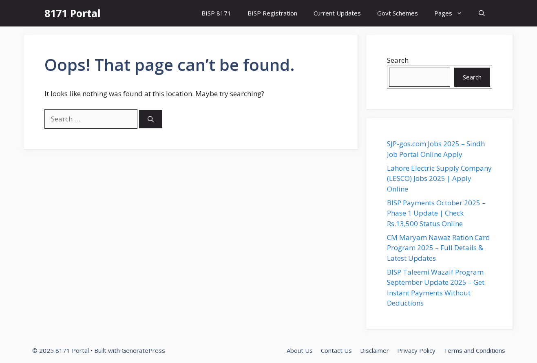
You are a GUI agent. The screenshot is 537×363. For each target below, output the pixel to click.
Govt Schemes (397, 13)
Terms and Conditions (474, 350)
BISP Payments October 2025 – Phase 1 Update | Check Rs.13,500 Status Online (436, 213)
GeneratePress (143, 350)
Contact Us (336, 350)
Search (398, 60)
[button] (482, 13)
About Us (300, 350)
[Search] (150, 119)
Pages (452, 13)
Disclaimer (374, 350)
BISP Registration (272, 13)
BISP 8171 (216, 13)
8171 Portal (72, 13)
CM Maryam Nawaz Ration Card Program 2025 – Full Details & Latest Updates (438, 248)
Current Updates (337, 13)
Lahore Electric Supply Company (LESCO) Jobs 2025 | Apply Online (439, 178)
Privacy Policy (416, 350)
